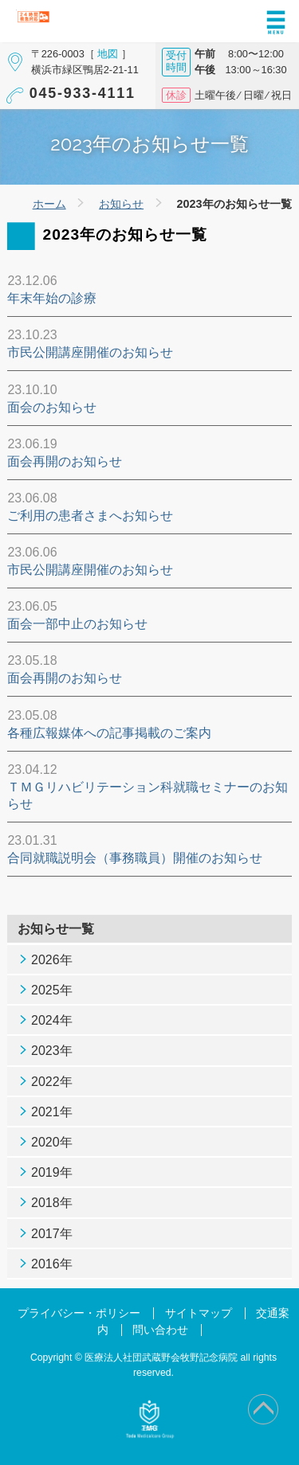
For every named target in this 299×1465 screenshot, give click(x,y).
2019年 (52, 1172)
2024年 (52, 1020)
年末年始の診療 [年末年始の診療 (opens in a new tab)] (51, 298)
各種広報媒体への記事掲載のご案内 (109, 733)
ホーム (49, 203)
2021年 (52, 1112)
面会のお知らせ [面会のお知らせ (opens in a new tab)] (51, 407)
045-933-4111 (83, 93)
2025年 (52, 990)
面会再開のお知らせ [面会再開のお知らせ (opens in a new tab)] (64, 678)
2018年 (52, 1202)
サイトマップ (198, 1313)
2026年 (52, 960)
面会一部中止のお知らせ (77, 624)
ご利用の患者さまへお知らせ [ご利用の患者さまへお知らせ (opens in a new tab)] (90, 515)
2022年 (52, 1081)
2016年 (52, 1264)
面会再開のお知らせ (64, 461)
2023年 (52, 1050)
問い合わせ (160, 1330)
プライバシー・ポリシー (79, 1313)
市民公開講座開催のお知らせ (90, 352)
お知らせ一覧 (56, 929)
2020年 (52, 1142)
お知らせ (121, 203)
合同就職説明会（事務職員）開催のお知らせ (134, 858)
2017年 (52, 1233)
